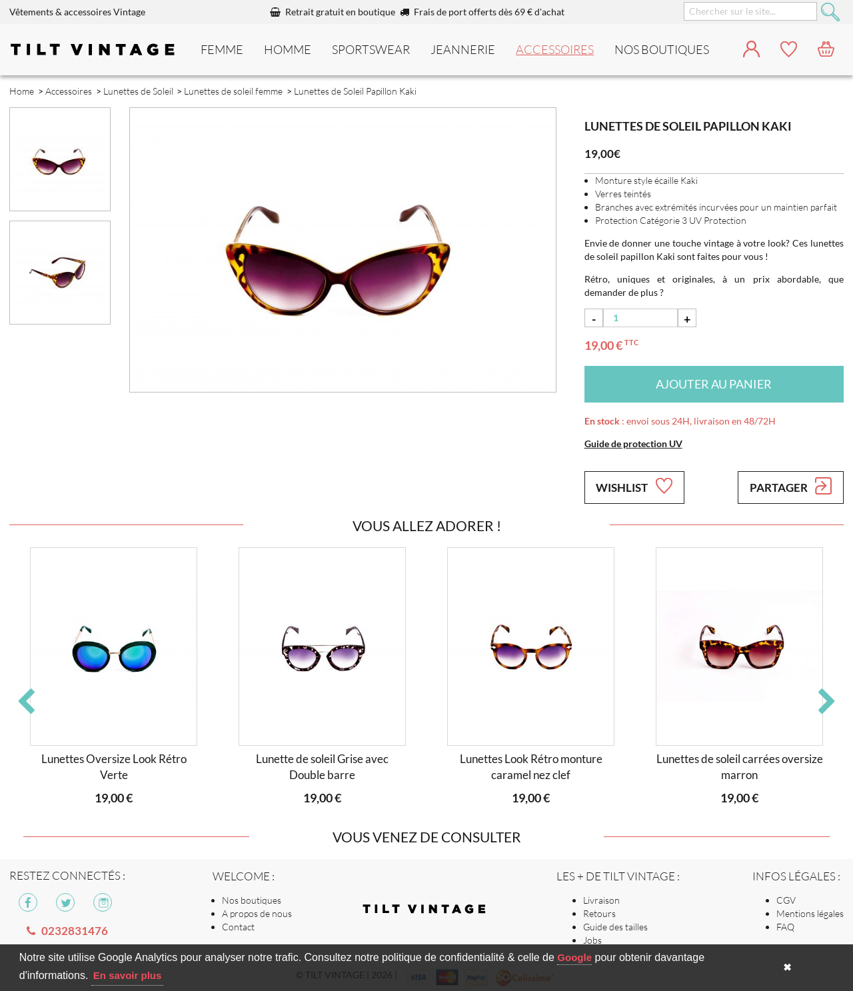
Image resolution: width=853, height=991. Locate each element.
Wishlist (634, 486)
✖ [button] (787, 967)
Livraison (601, 900)
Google (574, 957)
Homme (287, 49)
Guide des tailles (615, 926)
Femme (222, 49)
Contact (238, 926)
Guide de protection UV (633, 443)
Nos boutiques (251, 900)
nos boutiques (661, 49)
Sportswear (371, 49)
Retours (599, 913)
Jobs (592, 940)
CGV (786, 900)
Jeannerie (462, 49)
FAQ (785, 926)
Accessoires (555, 49)
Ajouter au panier (714, 384)
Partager (791, 486)
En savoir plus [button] (127, 975)
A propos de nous (257, 913)
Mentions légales (810, 913)
